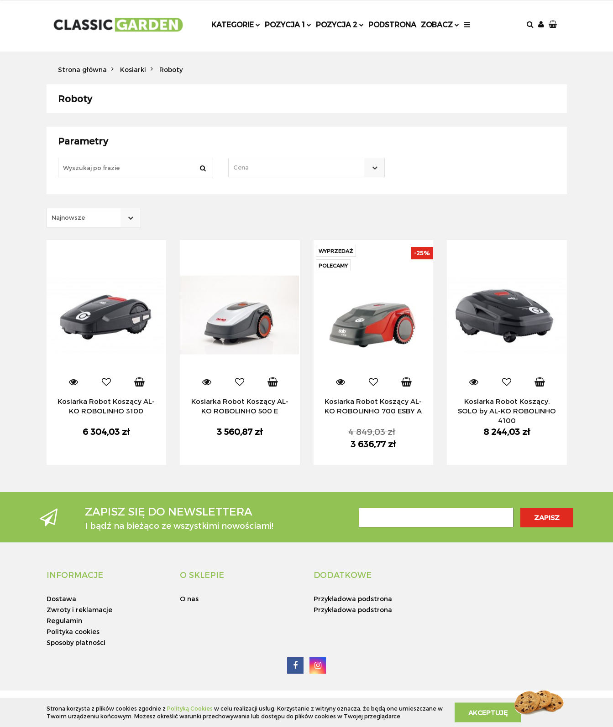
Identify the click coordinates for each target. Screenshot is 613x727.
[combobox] (306, 167)
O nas (189, 599)
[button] (553, 25)
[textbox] (298, 167)
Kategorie (235, 24)
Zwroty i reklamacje (79, 610)
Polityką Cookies (190, 708)
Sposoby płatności (76, 642)
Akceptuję (488, 712)
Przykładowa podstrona (353, 599)
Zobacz (440, 24)
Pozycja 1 (288, 24)
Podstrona (392, 24)
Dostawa (61, 599)
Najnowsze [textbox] (68, 217)
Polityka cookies (73, 631)
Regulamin (64, 620)
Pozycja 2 (340, 24)
